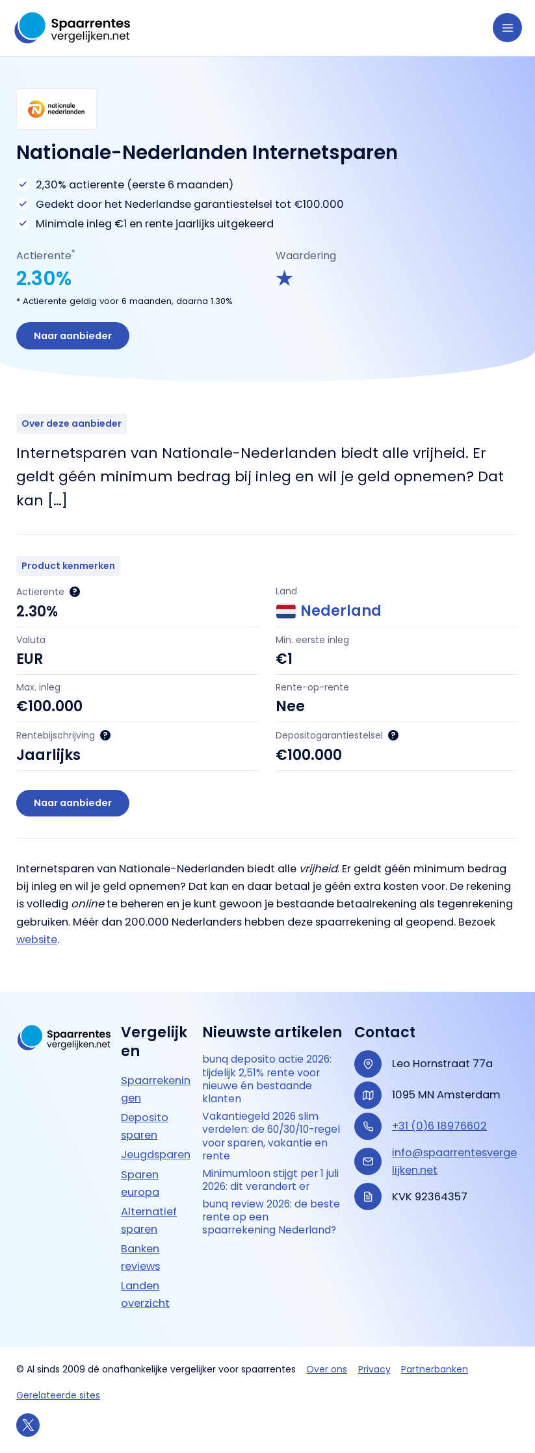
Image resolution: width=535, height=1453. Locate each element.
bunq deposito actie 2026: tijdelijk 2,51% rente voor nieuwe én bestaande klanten (267, 1080)
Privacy (374, 1369)
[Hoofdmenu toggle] (507, 27)
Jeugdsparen (155, 1154)
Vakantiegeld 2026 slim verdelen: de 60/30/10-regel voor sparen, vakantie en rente (272, 1138)
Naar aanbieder (73, 335)
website (36, 940)
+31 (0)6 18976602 (439, 1125)
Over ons (326, 1369)
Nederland (329, 612)
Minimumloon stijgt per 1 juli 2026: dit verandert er (270, 1182)
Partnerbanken (434, 1369)
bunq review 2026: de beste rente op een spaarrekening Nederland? (272, 1220)
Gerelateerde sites (58, 1395)
